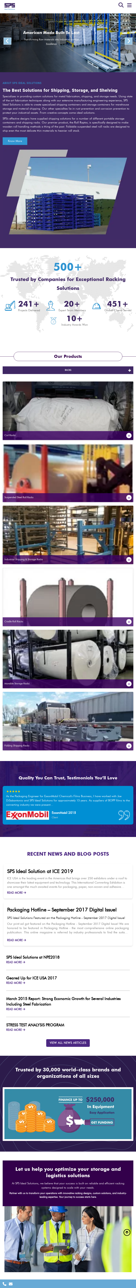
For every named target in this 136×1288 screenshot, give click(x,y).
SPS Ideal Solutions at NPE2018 (33, 957)
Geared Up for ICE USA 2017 (31, 978)
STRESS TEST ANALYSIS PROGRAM (35, 1025)
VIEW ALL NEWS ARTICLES (68, 1042)
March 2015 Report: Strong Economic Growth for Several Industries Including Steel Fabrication (63, 1001)
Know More (15, 141)
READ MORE (16, 892)
